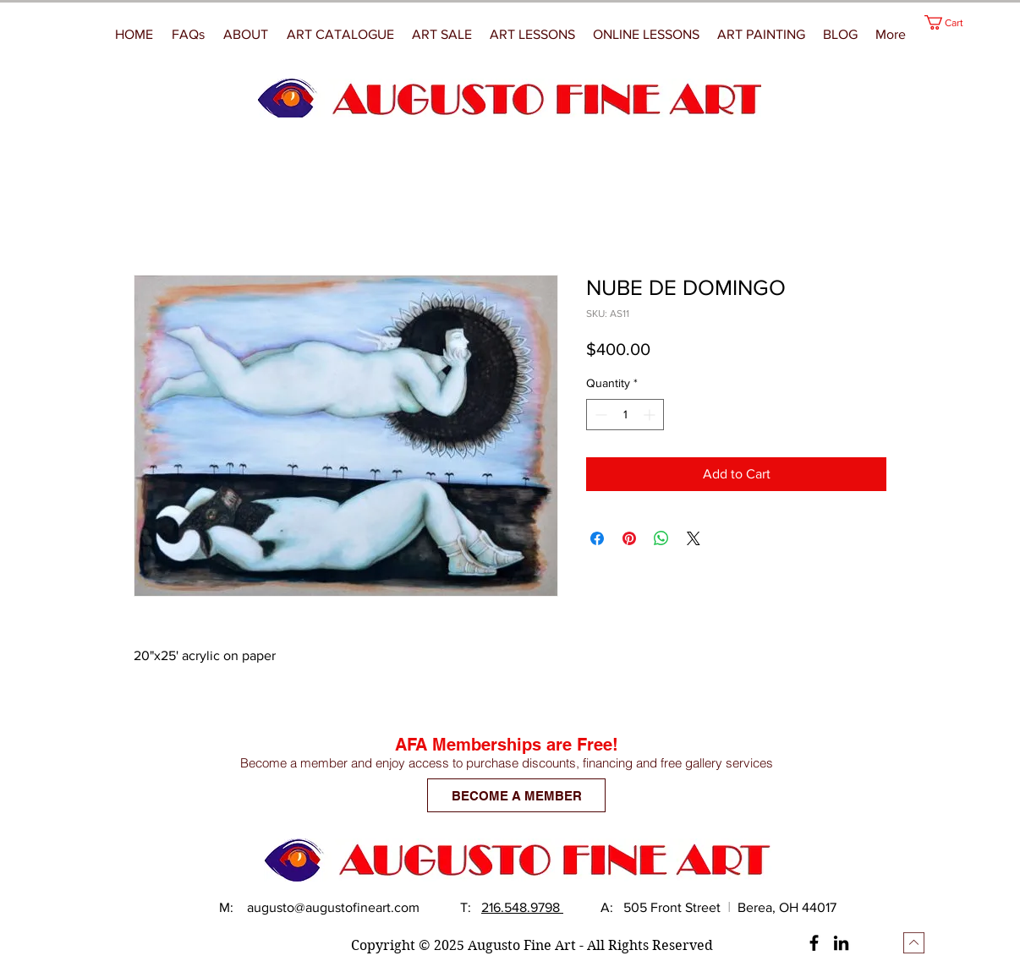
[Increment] (650, 414)
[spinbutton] (625, 414)
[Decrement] (599, 414)
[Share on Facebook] (597, 538)
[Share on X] (693, 538)
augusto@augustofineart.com (333, 907)
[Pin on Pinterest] (629, 538)
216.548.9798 (522, 907)
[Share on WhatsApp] (661, 538)
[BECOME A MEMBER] (516, 795)
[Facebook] (814, 942)
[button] (761, 35)
